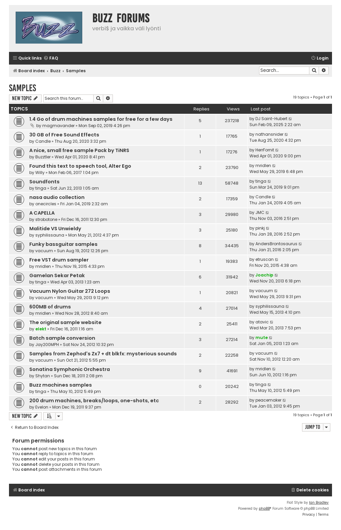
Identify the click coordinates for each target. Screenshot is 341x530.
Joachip (264, 275)
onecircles (45, 204)
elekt (40, 329)
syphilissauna (49, 235)
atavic (262, 322)
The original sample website (65, 322)
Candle (43, 141)
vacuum (44, 251)
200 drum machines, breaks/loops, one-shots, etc (94, 400)
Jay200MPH (47, 344)
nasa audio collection (57, 197)
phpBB (264, 508)
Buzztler (43, 157)
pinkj (260, 228)
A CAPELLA (42, 213)
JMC (259, 212)
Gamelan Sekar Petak (57, 275)
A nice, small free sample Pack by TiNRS (79, 150)
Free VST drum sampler (59, 260)
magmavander (58, 125)
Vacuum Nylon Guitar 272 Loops (69, 291)
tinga (40, 188)
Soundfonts (44, 181)
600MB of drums (50, 306)
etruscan (264, 259)
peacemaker (268, 400)
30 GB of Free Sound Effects (64, 134)
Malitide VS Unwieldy (55, 228)
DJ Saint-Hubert (271, 118)
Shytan (42, 376)
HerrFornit (264, 150)
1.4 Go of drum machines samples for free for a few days (100, 119)
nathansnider (269, 134)
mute (261, 337)
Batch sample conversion (62, 338)
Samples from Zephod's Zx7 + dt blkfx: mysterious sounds (103, 353)
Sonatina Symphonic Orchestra (69, 369)
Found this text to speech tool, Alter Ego (80, 166)
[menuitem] (50, 58)
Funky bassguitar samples (63, 244)
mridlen (263, 165)
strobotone (46, 219)
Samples (22, 88)
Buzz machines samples (60, 385)
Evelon (41, 407)
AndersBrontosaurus (276, 244)
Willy (40, 172)
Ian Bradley (319, 502)
